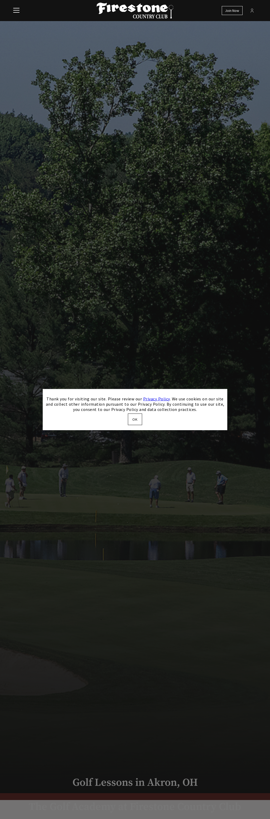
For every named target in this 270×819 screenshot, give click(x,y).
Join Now (232, 10)
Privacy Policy (156, 398)
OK (135, 419)
